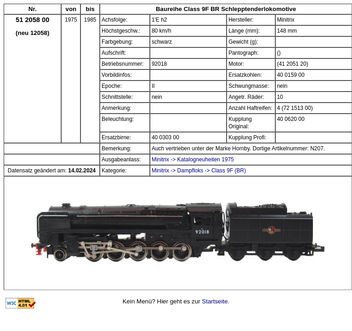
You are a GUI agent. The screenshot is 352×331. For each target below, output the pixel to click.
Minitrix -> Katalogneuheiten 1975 (193, 159)
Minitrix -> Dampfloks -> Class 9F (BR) (199, 170)
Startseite (214, 301)
